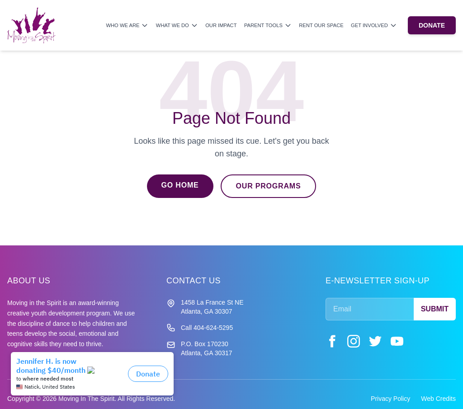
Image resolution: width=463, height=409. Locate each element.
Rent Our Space (321, 25)
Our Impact (220, 25)
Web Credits (438, 398)
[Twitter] (375, 341)
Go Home (180, 185)
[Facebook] (332, 341)
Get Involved (374, 25)
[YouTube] (397, 341)
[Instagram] (353, 341)
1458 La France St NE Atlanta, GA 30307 (212, 307)
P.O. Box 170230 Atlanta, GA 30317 (206, 348)
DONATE (432, 25)
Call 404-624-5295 (207, 327)
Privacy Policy (390, 398)
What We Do (177, 25)
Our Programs (268, 186)
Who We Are (127, 25)
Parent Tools (268, 25)
